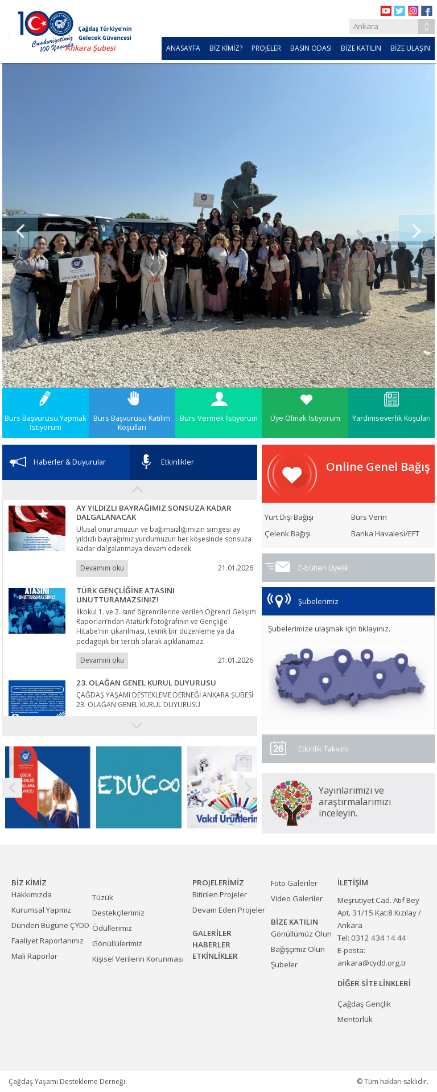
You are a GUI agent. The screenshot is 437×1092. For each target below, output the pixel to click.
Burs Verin (369, 517)
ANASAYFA (183, 48)
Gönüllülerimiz (117, 943)
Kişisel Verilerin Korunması (138, 959)
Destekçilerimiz (118, 913)
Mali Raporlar (34, 956)
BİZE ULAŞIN (410, 48)
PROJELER (266, 48)
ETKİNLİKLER (215, 956)
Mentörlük (355, 1019)
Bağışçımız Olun (298, 949)
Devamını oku (102, 568)
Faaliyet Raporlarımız (47, 940)
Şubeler (284, 964)
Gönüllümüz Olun (301, 934)
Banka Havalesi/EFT (385, 534)
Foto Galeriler (294, 883)
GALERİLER (212, 933)
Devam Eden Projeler (228, 910)
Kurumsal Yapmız (41, 910)
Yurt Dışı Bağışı (289, 517)
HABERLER (211, 944)
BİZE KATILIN (361, 48)
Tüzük (102, 897)
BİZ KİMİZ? (225, 48)
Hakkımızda (31, 894)
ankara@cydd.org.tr (371, 963)
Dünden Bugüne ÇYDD (50, 925)
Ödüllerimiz (112, 928)
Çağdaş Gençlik (364, 1004)
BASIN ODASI (311, 48)
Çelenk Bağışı (288, 534)
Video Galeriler (297, 898)
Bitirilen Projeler (219, 894)
